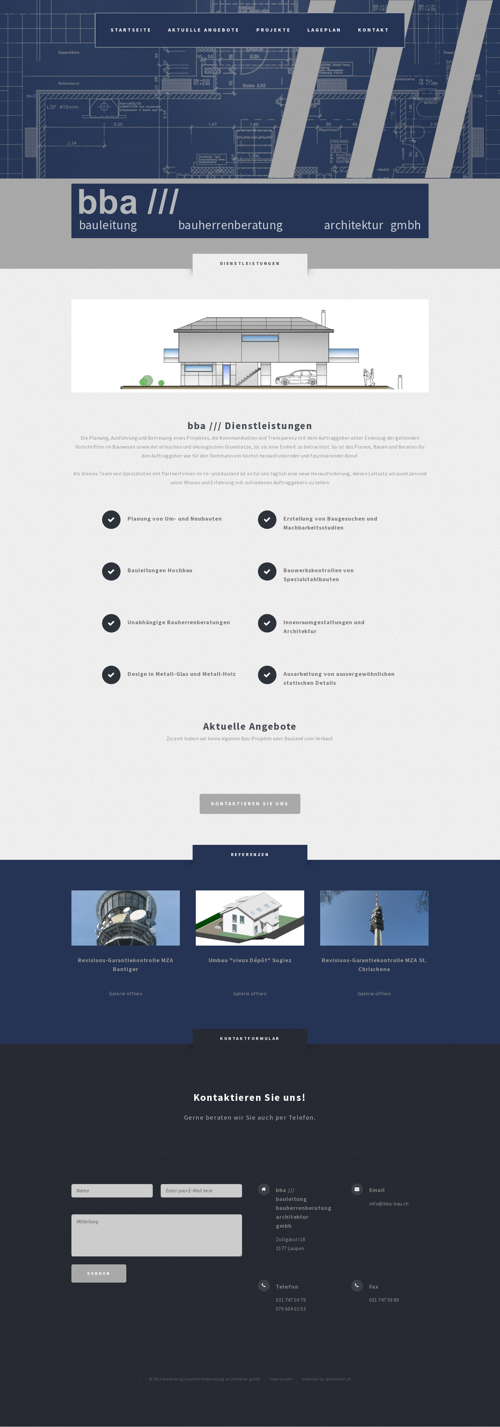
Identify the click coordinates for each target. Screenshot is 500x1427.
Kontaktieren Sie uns (250, 804)
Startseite (131, 29)
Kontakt (373, 29)
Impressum (281, 1379)
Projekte (273, 29)
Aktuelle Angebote (204, 29)
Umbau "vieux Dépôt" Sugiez (250, 960)
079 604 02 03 (291, 1309)
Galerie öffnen (126, 994)
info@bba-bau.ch (389, 1204)
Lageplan (324, 29)
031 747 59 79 (291, 1300)
